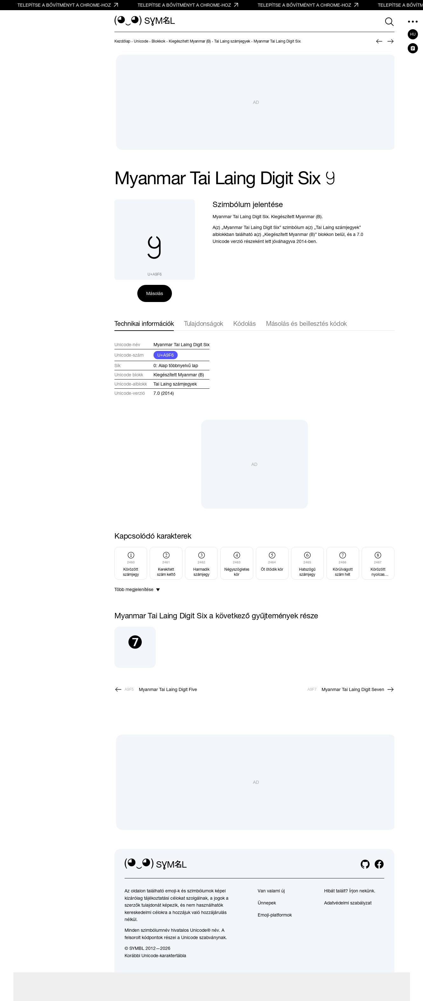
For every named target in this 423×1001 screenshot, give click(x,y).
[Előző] (379, 41)
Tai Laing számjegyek (175, 383)
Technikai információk (144, 323)
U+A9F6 (165, 355)
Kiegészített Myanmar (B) (179, 374)
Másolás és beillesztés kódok (306, 323)
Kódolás (244, 323)
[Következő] (390, 41)
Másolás (154, 293)
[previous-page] (122, 41)
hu (413, 34)
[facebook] (379, 864)
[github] (365, 864)
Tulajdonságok (203, 323)
